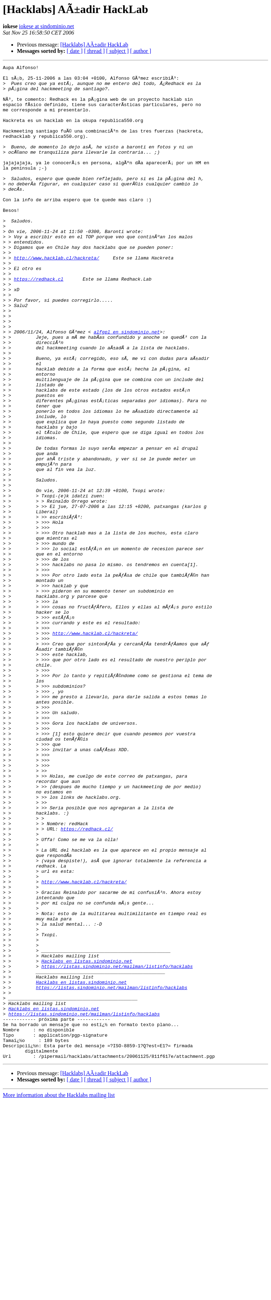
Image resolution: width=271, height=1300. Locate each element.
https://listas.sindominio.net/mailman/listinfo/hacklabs (117, 1147)
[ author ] (140, 51)
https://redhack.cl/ (87, 982)
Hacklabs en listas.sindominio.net (86, 1141)
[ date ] (75, 51)
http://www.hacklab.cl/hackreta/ (56, 297)
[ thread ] (94, 51)
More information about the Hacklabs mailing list (59, 1294)
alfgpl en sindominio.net (126, 385)
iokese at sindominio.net (46, 26)
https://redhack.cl (38, 322)
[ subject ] (117, 51)
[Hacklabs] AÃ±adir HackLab (94, 45)
